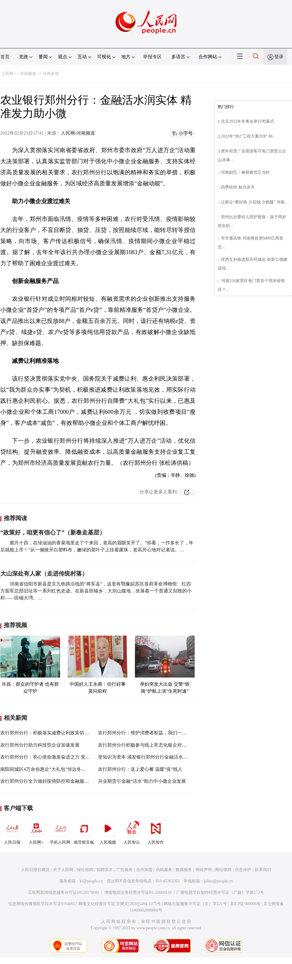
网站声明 (204, 870)
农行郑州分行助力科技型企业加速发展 (40, 745)
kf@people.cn (91, 881)
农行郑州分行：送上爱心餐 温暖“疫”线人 (140, 769)
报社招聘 (85, 870)
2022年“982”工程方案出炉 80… (249, 136)
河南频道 (28, 73)
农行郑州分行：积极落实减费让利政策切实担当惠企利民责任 (63, 732)
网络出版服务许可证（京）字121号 (195, 904)
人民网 (7, 73)
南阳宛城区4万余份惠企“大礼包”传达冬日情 (45, 769)
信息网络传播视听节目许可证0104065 (41, 904)
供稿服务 (164, 870)
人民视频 (108, 831)
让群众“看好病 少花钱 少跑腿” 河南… (255, 202)
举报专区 (152, 56)
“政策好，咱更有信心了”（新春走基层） (52, 532)
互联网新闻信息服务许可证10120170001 (63, 892)
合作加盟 (144, 870)
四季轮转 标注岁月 (238, 187)
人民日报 (12, 831)
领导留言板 (84, 831)
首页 (5, 56)
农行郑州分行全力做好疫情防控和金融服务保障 (49, 781)
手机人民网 (60, 831)
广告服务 (124, 870)
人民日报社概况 (35, 870)
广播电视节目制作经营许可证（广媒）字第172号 (220, 892)
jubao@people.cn (218, 881)
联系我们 (263, 870)
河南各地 (51, 73)
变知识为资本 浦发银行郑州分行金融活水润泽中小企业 (154, 756)
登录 (279, 56)
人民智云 (132, 831)
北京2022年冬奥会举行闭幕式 (247, 121)
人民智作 (155, 831)
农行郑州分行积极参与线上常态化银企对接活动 (147, 745)
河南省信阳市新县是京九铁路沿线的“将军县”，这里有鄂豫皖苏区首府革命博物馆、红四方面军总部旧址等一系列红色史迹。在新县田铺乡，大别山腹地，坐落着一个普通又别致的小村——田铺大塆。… (95, 590)
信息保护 (243, 870)
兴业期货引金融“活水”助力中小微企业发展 (142, 781)
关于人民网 (63, 870)
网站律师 (223, 870)
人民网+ (36, 831)
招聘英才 (104, 870)
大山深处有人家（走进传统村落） (44, 573)
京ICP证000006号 (245, 904)
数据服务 (184, 870)
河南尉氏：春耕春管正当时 (247, 172)
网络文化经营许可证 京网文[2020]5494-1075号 (119, 904)
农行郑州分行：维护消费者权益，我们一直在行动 (149, 732)
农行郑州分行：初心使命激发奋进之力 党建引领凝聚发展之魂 (63, 756)
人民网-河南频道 (78, 133)
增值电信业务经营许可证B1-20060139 (138, 892)
